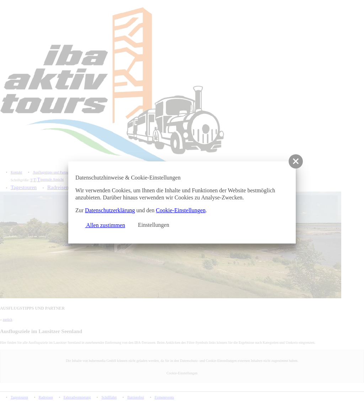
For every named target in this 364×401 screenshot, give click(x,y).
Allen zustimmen (102, 224)
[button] (296, 161)
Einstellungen (153, 225)
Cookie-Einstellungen (181, 210)
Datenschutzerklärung (110, 210)
